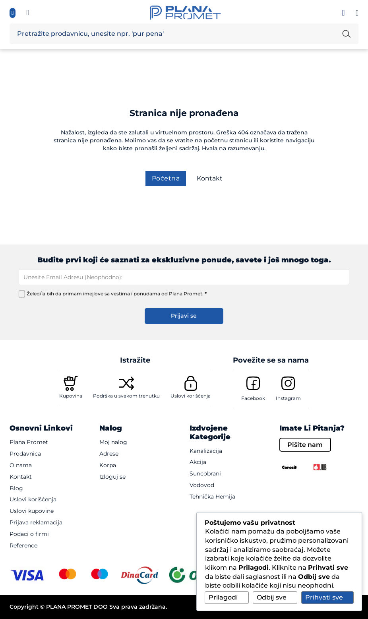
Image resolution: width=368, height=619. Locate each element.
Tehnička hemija (212, 496)
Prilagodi (223, 597)
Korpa (107, 465)
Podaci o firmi (29, 534)
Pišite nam (305, 444)
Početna (166, 178)
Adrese (108, 453)
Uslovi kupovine (32, 511)
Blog (16, 488)
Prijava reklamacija (36, 522)
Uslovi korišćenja (190, 396)
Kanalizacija (206, 451)
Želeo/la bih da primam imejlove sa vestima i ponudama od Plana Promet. (117, 294)
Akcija (198, 462)
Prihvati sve (324, 597)
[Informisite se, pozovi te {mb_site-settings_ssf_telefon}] (28, 13)
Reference (23, 545)
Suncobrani (205, 473)
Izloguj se (112, 476)
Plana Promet (29, 442)
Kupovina (70, 396)
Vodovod (202, 485)
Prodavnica (25, 453)
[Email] (184, 277)
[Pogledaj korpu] (357, 13)
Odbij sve (272, 597)
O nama (21, 465)
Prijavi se (184, 315)
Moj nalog (113, 442)
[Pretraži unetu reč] (346, 34)
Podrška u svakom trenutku (126, 396)
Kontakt (210, 178)
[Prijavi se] (343, 13)
